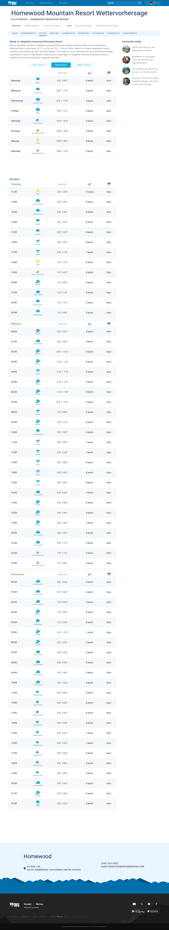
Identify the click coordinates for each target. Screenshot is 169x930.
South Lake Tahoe (52, 26)
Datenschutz (25, 916)
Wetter (29, 3)
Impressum (13, 916)
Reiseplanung (46, 3)
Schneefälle (113, 33)
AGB (34, 916)
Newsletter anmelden (31, 907)
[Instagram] (149, 904)
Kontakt (28, 904)
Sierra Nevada (32, 26)
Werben (39, 904)
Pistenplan (98, 33)
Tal (39, 65)
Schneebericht (28, 33)
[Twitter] (141, 904)
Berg (84, 65)
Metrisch (59, 916)
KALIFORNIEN (19, 19)
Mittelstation (61, 65)
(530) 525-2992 (109, 863)
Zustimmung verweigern (80, 916)
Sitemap (43, 916)
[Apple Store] (153, 911)
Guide (15, 33)
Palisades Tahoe (84, 26)
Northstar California (107, 26)
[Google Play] (138, 911)
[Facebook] (156, 904)
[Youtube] (134, 904)
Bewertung (83, 33)
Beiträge (63, 3)
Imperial (65, 916)
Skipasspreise (130, 33)
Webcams (54, 33)
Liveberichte (68, 33)
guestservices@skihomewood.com (122, 866)
